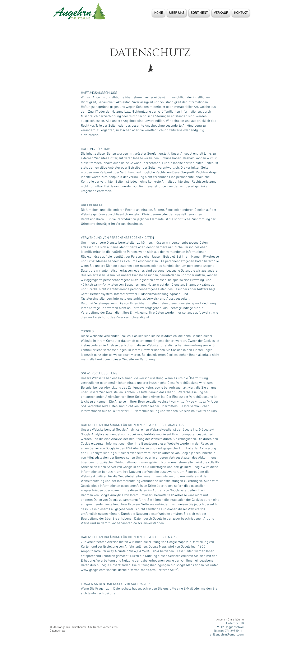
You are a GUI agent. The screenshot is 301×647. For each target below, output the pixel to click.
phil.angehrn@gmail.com (227, 635)
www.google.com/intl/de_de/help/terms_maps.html (119, 570)
